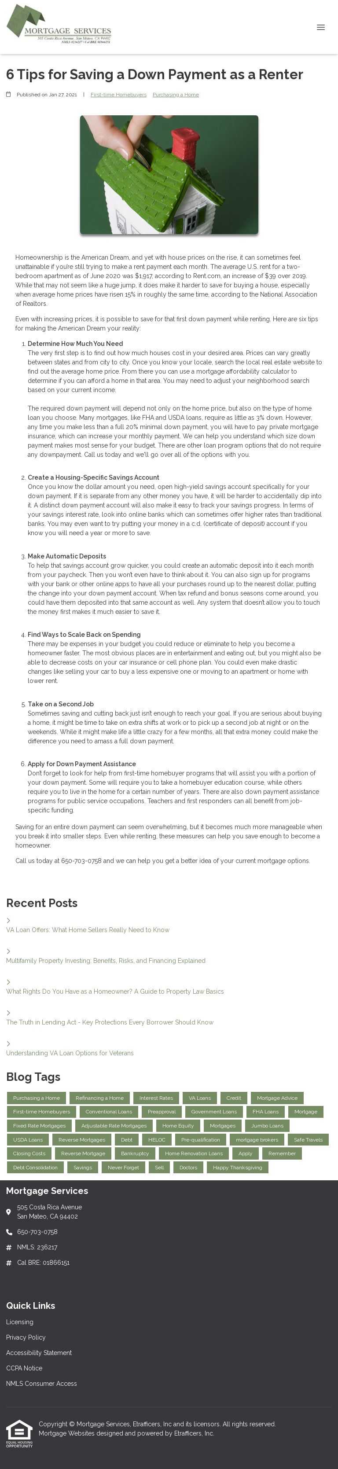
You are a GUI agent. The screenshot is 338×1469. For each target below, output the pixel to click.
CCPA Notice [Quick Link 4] (24, 1368)
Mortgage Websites (67, 1433)
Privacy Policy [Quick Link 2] (26, 1337)
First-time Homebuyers (119, 95)
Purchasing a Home (176, 95)
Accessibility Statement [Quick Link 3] (39, 1352)
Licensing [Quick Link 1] (19, 1322)
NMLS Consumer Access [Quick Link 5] (41, 1383)
